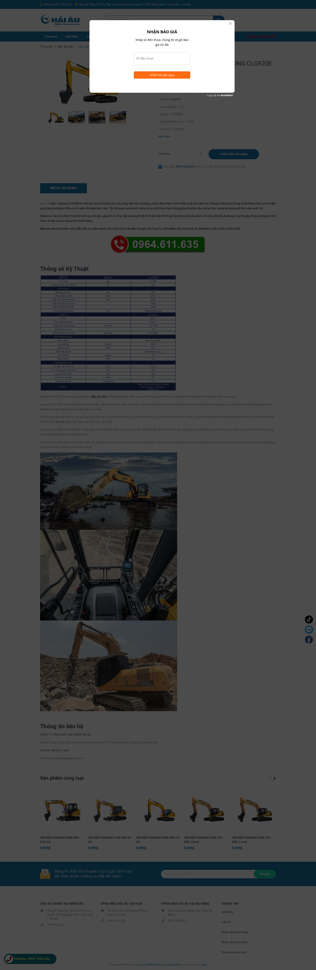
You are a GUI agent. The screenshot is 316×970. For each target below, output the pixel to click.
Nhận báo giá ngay (162, 75)
